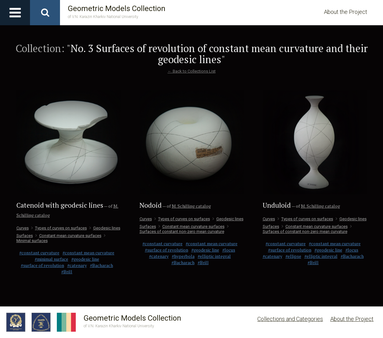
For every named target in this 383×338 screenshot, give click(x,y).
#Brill (66, 272)
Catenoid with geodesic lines (59, 205)
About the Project (345, 12)
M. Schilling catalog (191, 206)
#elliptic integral (214, 256)
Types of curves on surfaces (59, 228)
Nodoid (151, 205)
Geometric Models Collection (116, 12)
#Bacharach (101, 265)
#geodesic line (85, 259)
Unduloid (277, 205)
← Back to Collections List (192, 71)
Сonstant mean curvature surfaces (68, 235)
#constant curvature (39, 253)
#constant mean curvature (88, 253)
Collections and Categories (290, 319)
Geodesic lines (104, 228)
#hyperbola (183, 256)
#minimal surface (51, 259)
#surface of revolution (42, 265)
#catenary (77, 265)
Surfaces (24, 235)
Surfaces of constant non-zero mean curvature (184, 229)
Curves (22, 228)
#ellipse (293, 256)
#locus (228, 250)
